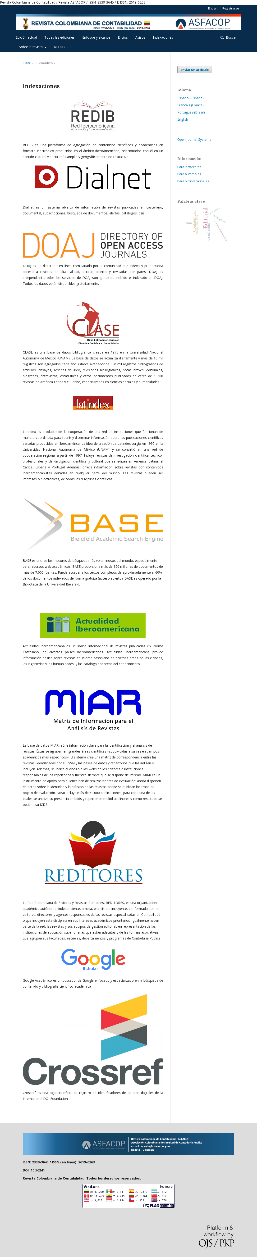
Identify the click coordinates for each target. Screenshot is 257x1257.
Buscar (231, 37)
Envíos (123, 37)
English (182, 119)
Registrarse (230, 8)
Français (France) (190, 105)
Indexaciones (163, 37)
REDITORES (63, 47)
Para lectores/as (189, 167)
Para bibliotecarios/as (193, 181)
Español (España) (190, 98)
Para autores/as (189, 174)
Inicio (26, 62)
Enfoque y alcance (96, 37)
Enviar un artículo (195, 70)
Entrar (212, 8)
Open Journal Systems (194, 139)
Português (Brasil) (191, 112)
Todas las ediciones (59, 37)
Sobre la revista (31, 47)
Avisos (140, 37)
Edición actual (26, 37)
